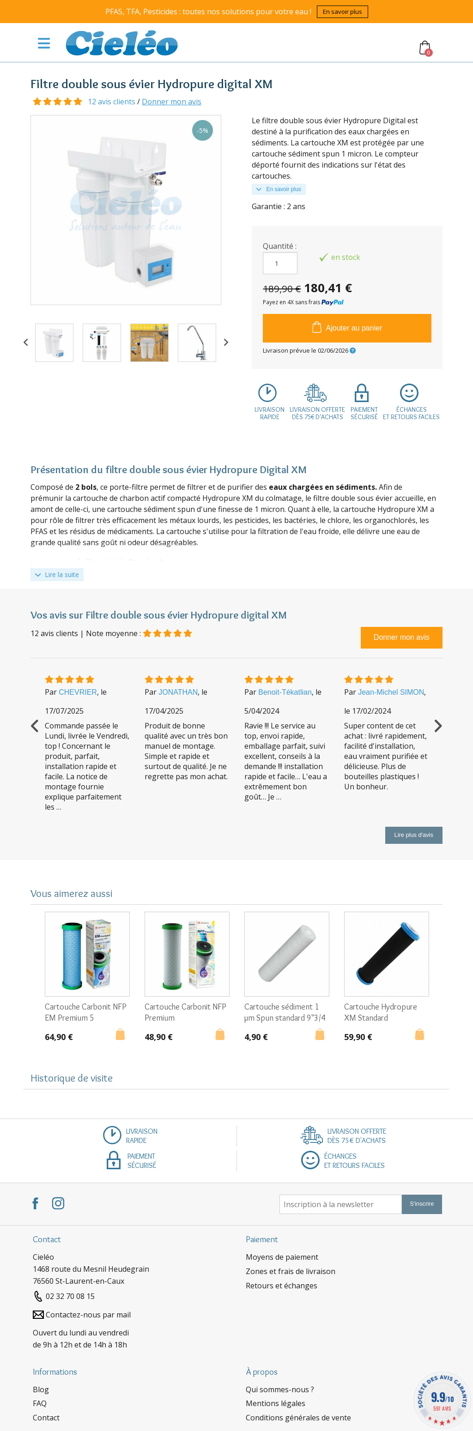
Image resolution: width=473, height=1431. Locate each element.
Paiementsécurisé (364, 413)
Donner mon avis (171, 101)
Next (225, 342)
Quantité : (280, 246)
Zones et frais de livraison (290, 1271)
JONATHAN (178, 692)
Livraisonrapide (270, 413)
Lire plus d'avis (413, 834)
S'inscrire (422, 1203)
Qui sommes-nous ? (280, 1389)
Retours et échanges (281, 1286)
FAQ (40, 1403)
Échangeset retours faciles (411, 413)
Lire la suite (57, 574)
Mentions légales (275, 1403)
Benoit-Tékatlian (285, 692)
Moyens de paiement (282, 1257)
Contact (46, 1418)
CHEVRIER (78, 692)
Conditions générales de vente (298, 1418)
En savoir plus (342, 11)
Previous (25, 342)
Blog (41, 1389)
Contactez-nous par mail (88, 1315)
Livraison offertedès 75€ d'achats (317, 413)
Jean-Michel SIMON (391, 692)
